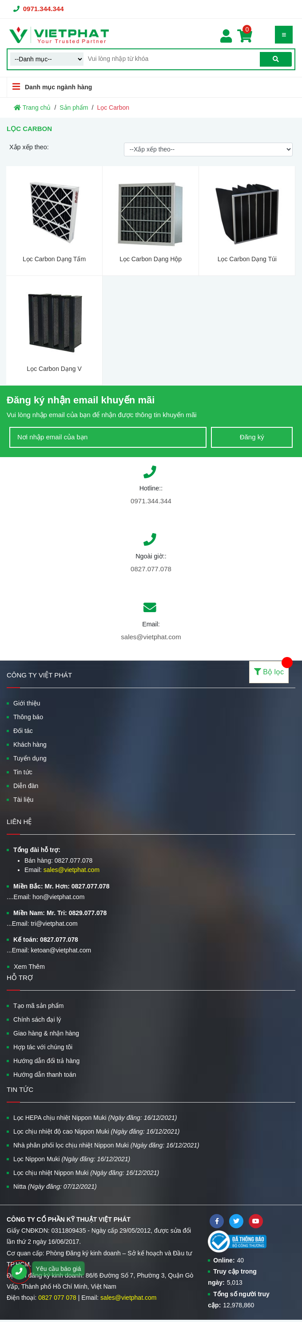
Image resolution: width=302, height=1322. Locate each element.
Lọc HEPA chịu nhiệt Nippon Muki (95, 1117)
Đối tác (23, 730)
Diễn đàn (25, 785)
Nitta (55, 1186)
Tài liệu (23, 799)
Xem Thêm (29, 966)
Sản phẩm (74, 107)
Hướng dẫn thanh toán (44, 1074)
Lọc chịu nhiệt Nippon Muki (86, 1172)
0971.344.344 (43, 8)
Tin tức (22, 772)
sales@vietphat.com (151, 637)
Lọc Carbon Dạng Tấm (54, 259)
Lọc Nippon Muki (71, 1159)
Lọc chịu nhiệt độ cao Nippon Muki (96, 1131)
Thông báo (28, 717)
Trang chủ (32, 107)
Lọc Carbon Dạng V (54, 368)
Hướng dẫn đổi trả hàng (46, 1060)
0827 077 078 (57, 1297)
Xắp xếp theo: (29, 147)
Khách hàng (30, 744)
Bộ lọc (271, 668)
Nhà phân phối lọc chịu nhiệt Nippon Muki (106, 1145)
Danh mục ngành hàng (49, 86)
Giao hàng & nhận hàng (46, 1033)
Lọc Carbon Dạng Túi (247, 259)
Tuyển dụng (30, 758)
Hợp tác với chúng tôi (42, 1047)
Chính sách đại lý (37, 1019)
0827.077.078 (151, 569)
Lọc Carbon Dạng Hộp (150, 259)
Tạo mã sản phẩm (38, 1005)
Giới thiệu (26, 703)
